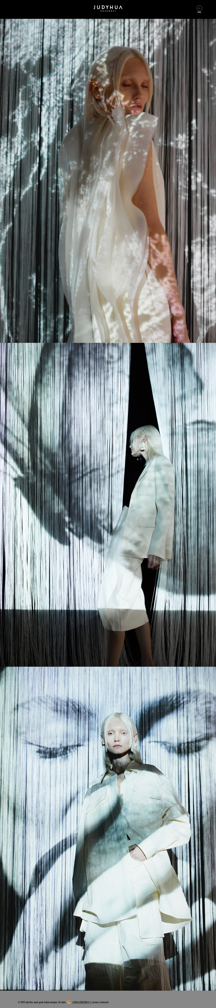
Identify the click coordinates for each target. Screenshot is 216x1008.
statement (104, 1002)
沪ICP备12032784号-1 (81, 1002)
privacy (96, 1002)
